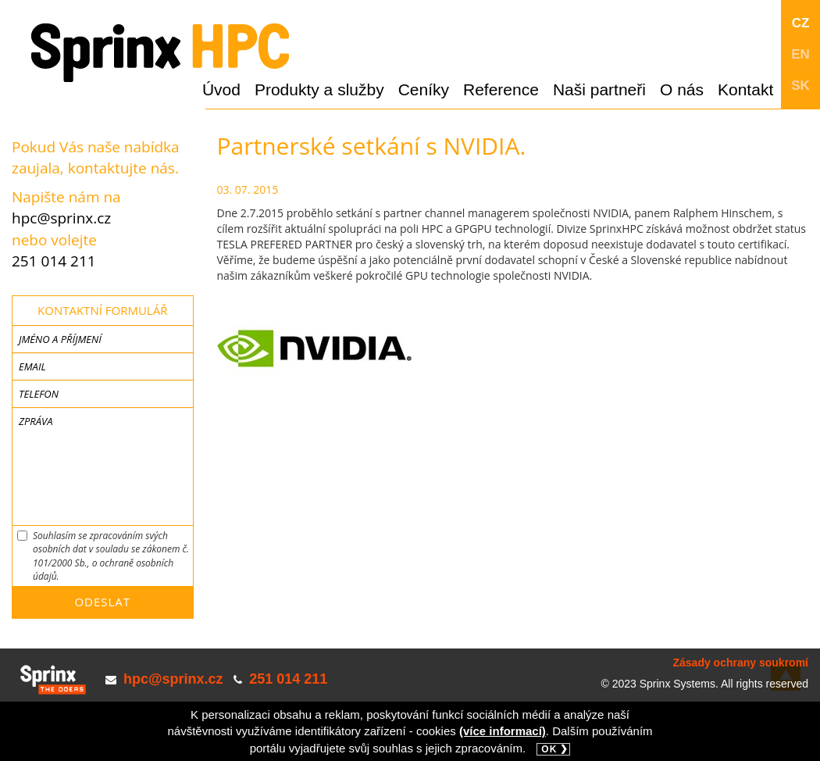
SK (800, 85)
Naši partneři (599, 89)
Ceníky (423, 89)
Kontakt (745, 89)
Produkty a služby (319, 89)
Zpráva (35, 421)
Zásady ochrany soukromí (740, 662)
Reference (501, 89)
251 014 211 (54, 261)
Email (32, 366)
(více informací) (502, 731)
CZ (801, 23)
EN (800, 54)
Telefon (39, 394)
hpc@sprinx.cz (61, 218)
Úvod (221, 89)
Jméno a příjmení (60, 339)
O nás (682, 89)
